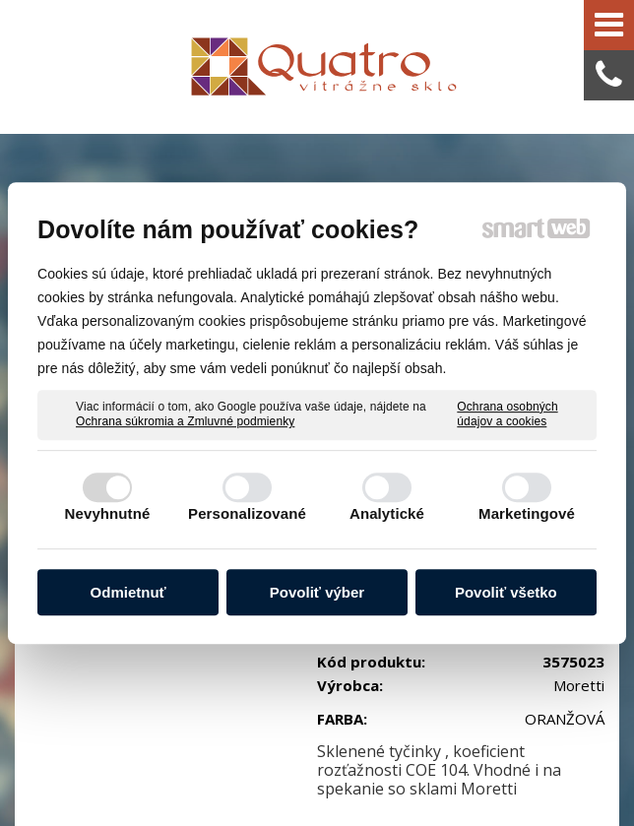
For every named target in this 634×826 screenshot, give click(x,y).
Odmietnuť (128, 592)
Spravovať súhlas (419, 778)
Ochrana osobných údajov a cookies (507, 414)
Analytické (386, 513)
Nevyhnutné (108, 513)
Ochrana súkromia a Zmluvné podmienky (185, 421)
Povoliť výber (317, 592)
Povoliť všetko (506, 592)
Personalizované (247, 513)
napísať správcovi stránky (432, 759)
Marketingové (526, 513)
